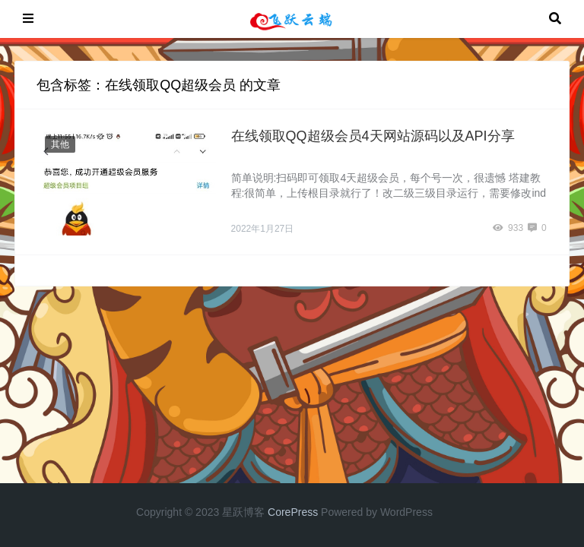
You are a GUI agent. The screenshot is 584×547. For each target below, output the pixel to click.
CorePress (293, 512)
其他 (60, 144)
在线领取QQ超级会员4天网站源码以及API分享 (373, 136)
